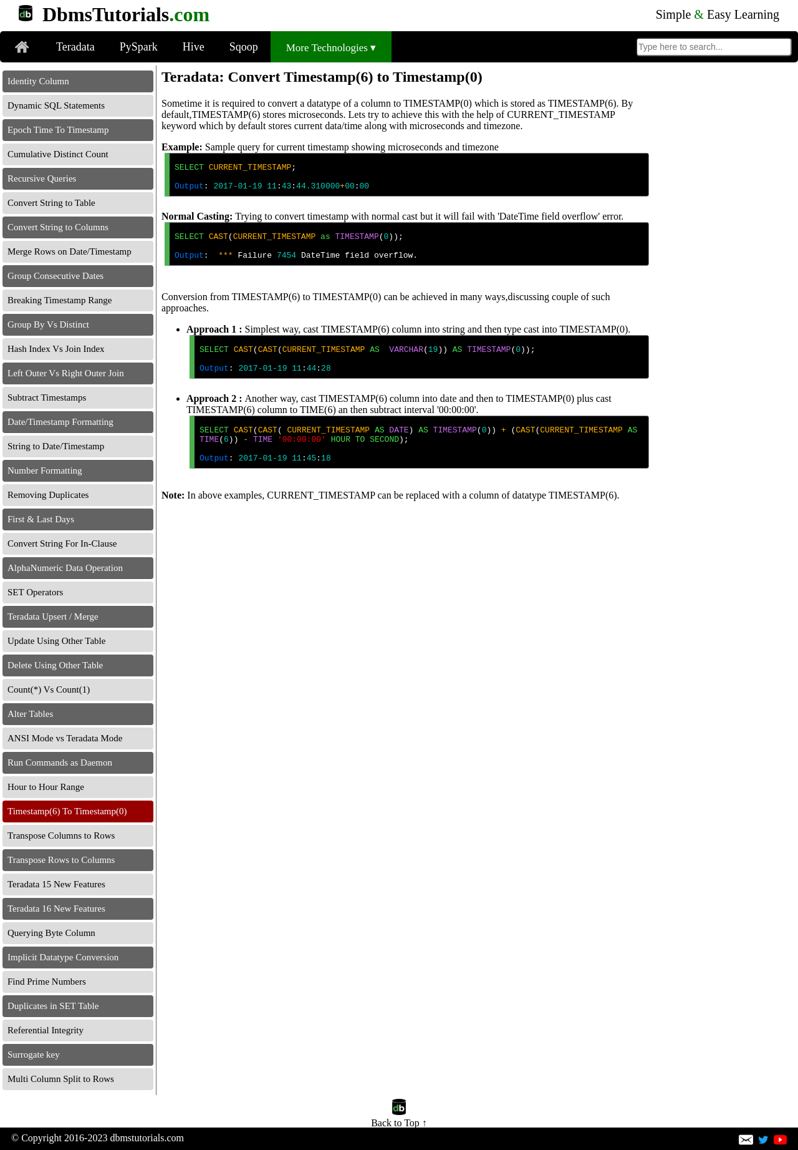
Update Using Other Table (56, 641)
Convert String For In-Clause (62, 543)
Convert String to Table (51, 203)
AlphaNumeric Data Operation (65, 568)
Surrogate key (33, 1055)
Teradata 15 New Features (56, 884)
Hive (193, 47)
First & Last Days (40, 519)
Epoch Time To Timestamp (57, 130)
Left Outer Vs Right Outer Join (65, 373)
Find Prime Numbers (46, 982)
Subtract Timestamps (46, 397)
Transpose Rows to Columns (61, 860)
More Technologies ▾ (331, 48)
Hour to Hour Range (45, 787)
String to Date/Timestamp (55, 446)
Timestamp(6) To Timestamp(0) (67, 811)
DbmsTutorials (125, 14)
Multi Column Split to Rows (60, 1079)
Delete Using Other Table (55, 665)
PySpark (139, 47)
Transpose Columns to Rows (61, 836)
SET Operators (35, 592)
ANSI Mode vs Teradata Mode (64, 738)
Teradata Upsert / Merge (53, 616)
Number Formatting (44, 470)
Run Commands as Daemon (59, 762)
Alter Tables (30, 714)
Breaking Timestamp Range (59, 300)
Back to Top (399, 1117)
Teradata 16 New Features (56, 909)
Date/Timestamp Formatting (60, 422)
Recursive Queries (41, 178)
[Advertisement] (725, 253)
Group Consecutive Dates (55, 276)
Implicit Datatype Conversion (62, 957)
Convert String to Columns (57, 227)
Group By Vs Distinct (48, 324)
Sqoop (243, 47)
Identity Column (38, 81)
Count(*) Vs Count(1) (48, 689)
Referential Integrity (45, 1030)
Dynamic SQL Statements (56, 105)
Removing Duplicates (48, 495)
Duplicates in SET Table (53, 1006)
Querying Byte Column (51, 933)
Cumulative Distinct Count (57, 154)
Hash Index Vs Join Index (56, 349)
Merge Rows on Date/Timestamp (69, 251)
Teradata (75, 47)
